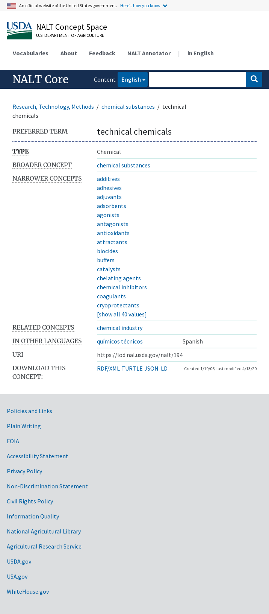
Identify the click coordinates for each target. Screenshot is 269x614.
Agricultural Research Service (44, 546)
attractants (112, 242)
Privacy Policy (24, 471)
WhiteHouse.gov (28, 591)
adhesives (109, 187)
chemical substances (128, 106)
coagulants (111, 296)
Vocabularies (30, 53)
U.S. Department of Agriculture (70, 35)
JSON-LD (156, 368)
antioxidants (113, 233)
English (129, 78)
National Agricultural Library (44, 531)
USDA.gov (19, 561)
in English (200, 53)
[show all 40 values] (122, 314)
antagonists (112, 224)
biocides (107, 251)
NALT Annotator (149, 53)
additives (108, 178)
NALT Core (40, 79)
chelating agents (119, 278)
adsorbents (111, 206)
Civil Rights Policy (30, 501)
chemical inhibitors (122, 287)
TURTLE (132, 368)
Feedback (102, 53)
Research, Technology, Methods (53, 106)
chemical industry (119, 327)
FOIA (13, 441)
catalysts (109, 269)
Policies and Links (29, 411)
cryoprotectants (118, 305)
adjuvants (109, 197)
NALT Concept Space (71, 26)
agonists (108, 215)
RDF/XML (108, 368)
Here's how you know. (141, 5)
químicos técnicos (120, 341)
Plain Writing (24, 426)
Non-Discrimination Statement (47, 486)
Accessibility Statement (37, 456)
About (68, 53)
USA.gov (17, 576)
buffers (106, 260)
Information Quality (33, 516)
